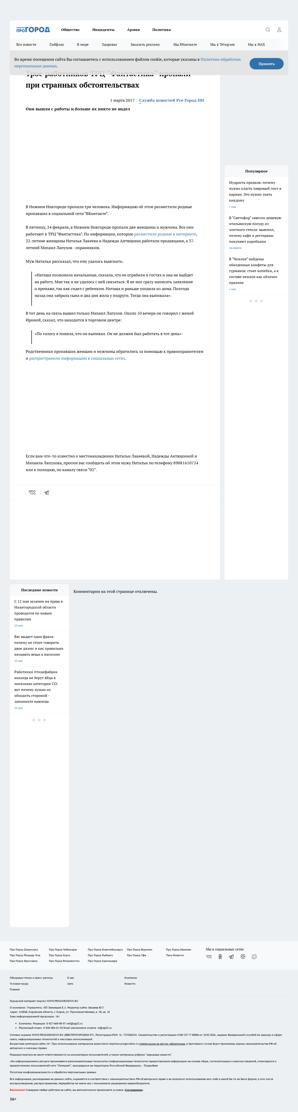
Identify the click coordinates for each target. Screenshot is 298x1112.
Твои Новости (175, 955)
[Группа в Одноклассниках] (220, 956)
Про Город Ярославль (24, 961)
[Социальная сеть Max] (254, 956)
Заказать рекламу (145, 44)
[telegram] (48, 492)
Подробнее (151, 1065)
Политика (161, 29)
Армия (133, 29)
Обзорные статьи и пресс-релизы (31, 977)
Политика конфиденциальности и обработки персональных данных (53, 1072)
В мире (83, 44)
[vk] (33, 492)
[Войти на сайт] (279, 29)
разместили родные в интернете (165, 234)
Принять (267, 63)
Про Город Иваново (178, 949)
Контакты (130, 977)
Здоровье (109, 44)
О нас (70, 977)
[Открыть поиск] (267, 29)
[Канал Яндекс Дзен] (243, 956)
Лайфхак (56, 44)
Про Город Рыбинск (100, 955)
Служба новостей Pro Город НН (171, 100)
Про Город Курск (59, 955)
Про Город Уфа (136, 955)
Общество (70, 29)
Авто (70, 983)
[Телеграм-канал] (231, 956)
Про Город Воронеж (139, 949)
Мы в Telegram (222, 44)
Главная (15, 989)
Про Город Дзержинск (24, 949)
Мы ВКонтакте (185, 44)
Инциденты (103, 29)
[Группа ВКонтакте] (209, 956)
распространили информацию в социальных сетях (77, 358)
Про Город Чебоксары (63, 949)
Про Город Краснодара (102, 961)
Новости (129, 983)
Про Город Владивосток (64, 961)
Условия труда (19, 983)
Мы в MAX (256, 44)
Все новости (26, 44)
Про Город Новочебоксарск (105, 949)
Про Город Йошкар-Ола (25, 955)
